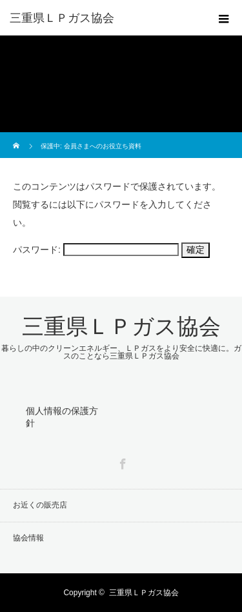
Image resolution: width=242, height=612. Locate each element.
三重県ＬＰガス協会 (62, 18)
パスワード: (96, 249)
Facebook (121, 461)
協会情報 (28, 537)
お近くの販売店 (40, 504)
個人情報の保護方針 (62, 417)
